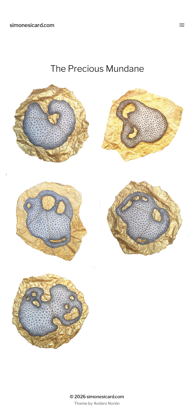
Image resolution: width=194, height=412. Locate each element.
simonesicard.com (32, 25)
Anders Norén (107, 403)
